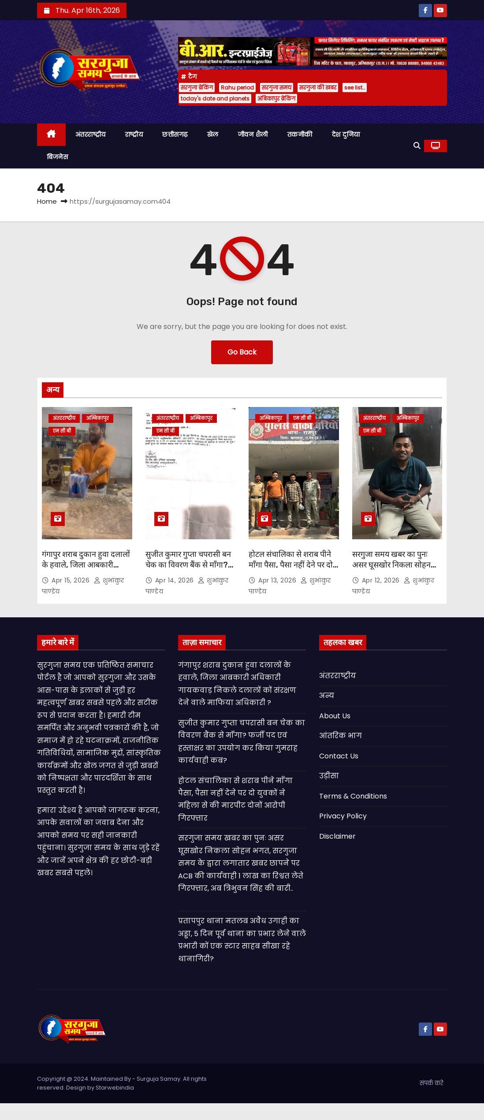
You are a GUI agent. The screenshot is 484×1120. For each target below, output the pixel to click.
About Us (334, 716)
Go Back (242, 352)
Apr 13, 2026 (278, 580)
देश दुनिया (346, 134)
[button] (417, 146)
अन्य (326, 696)
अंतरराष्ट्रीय (90, 134)
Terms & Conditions (353, 796)
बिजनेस (57, 157)
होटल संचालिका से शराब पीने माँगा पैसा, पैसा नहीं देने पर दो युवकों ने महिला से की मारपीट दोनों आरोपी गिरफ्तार (291, 570)
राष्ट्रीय (134, 134)
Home (47, 201)
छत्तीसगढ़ (175, 134)
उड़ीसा (329, 776)
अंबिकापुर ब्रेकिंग (276, 98)
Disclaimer (337, 836)
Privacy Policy (343, 816)
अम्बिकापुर (97, 418)
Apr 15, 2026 (72, 580)
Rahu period (237, 87)
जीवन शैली (253, 134)
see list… (354, 87)
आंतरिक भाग (340, 736)
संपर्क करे (431, 1083)
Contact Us (338, 756)
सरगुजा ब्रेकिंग (197, 87)
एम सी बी (62, 431)
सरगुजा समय (276, 87)
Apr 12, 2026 (382, 580)
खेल (213, 134)
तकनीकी (300, 134)
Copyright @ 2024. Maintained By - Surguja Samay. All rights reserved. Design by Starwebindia (122, 1083)
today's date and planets (215, 98)
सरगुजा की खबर (317, 87)
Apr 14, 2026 (175, 580)
